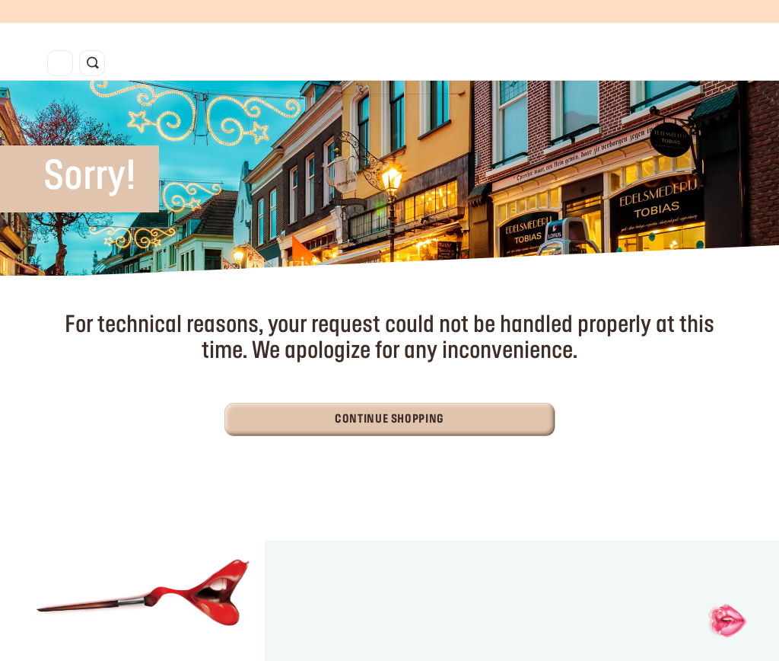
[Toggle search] (92, 63)
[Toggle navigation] (60, 63)
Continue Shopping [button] (389, 419)
